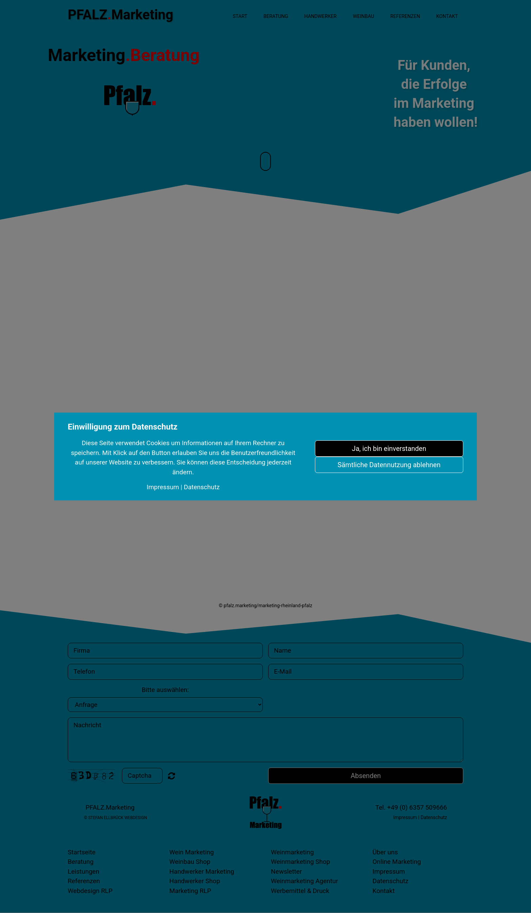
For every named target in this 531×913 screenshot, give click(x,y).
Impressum (163, 487)
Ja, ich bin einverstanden (389, 448)
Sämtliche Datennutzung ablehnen (389, 465)
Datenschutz (202, 487)
